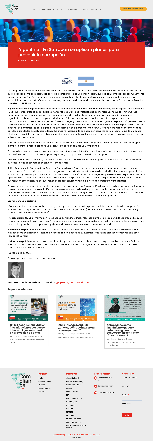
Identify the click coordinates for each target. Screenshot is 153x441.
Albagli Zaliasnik (28, 336)
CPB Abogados (72, 402)
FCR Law (69, 409)
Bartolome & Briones (74, 385)
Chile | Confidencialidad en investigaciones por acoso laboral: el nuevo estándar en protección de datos (27, 328)
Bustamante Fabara (74, 399)
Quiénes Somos (46, 9)
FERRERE (69, 412)
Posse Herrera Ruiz (74, 422)
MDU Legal (70, 416)
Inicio (35, 9)
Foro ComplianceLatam (133, 9)
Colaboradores (72, 9)
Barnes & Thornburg (74, 382)
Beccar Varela (72, 392)
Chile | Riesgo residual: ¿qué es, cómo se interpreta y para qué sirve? (76, 327)
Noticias (60, 9)
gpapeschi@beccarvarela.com (72, 282)
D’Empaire (70, 405)
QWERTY (71, 435)
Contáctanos (95, 9)
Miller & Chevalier (73, 419)
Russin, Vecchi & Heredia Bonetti (76, 426)
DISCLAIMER (76, 437)
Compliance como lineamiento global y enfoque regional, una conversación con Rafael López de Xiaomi (123, 330)
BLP (67, 395)
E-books (84, 9)
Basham (121, 339)
